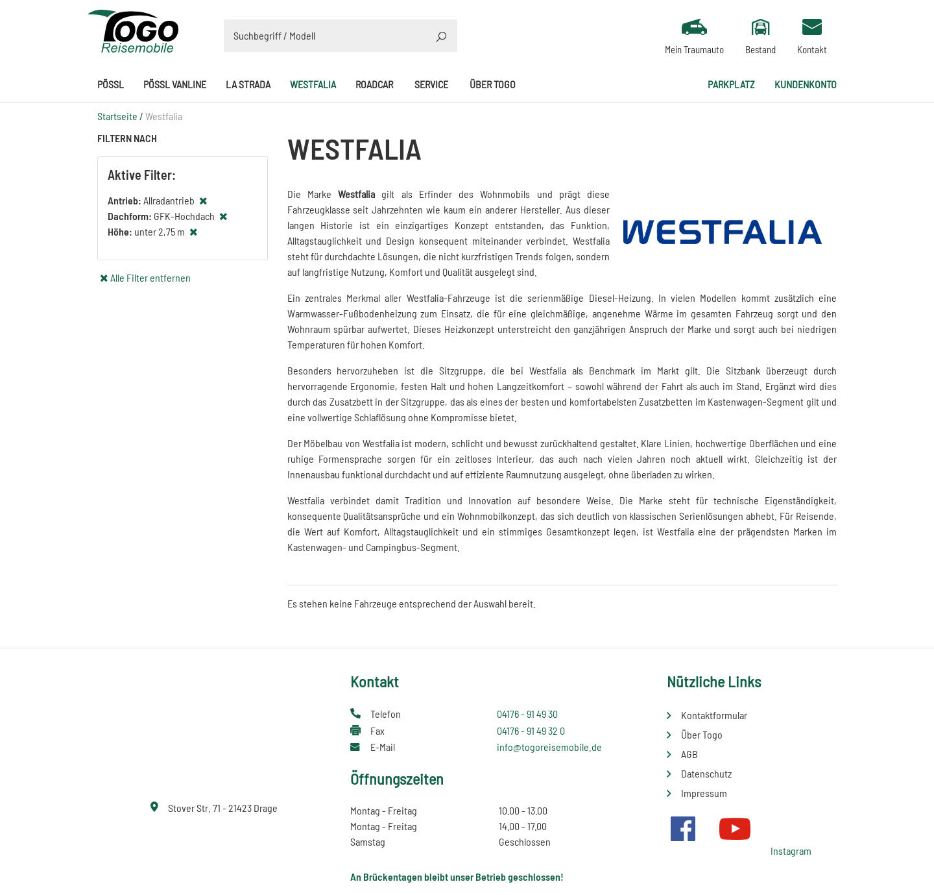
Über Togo (493, 84)
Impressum (704, 793)
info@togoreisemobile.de (549, 747)
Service (431, 84)
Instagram (791, 850)
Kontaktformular (714, 715)
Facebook (683, 829)
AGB (689, 754)
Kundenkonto (805, 84)
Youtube (735, 829)
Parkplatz (731, 84)
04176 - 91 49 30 (527, 713)
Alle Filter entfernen (150, 277)
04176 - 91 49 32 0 (531, 730)
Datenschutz (706, 773)
